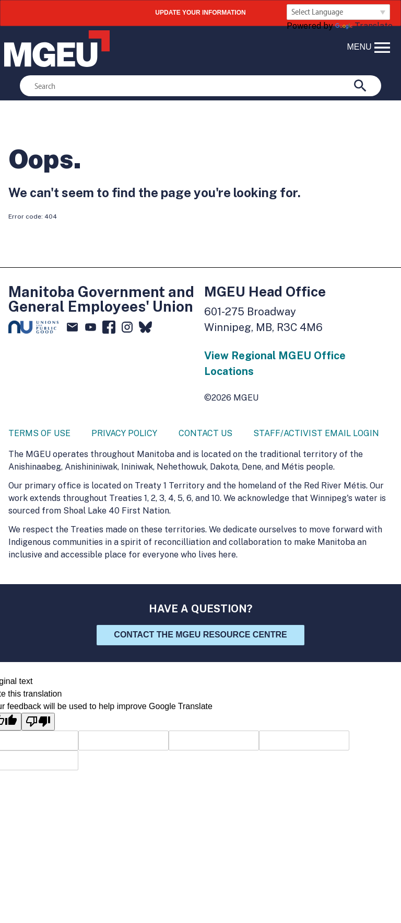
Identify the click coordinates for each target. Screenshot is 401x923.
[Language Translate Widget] (338, 12)
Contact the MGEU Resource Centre (200, 634)
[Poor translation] (38, 722)
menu (369, 47)
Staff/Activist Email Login (316, 433)
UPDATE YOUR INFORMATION (200, 12)
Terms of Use (39, 433)
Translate (364, 26)
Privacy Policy (124, 433)
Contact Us (205, 433)
